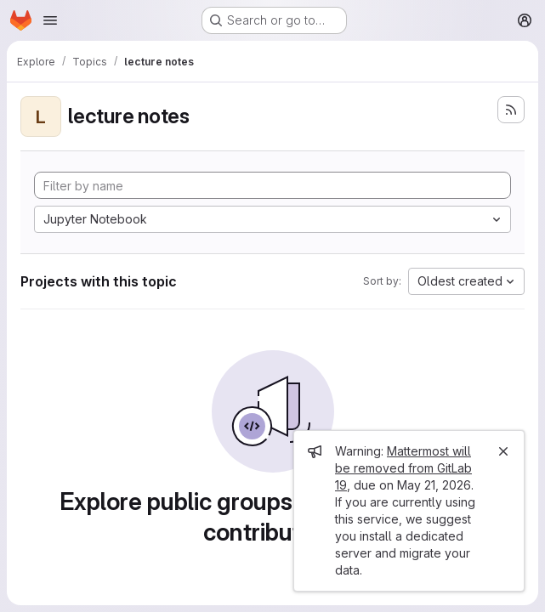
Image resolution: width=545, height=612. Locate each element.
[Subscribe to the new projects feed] (511, 109)
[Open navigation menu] (50, 20)
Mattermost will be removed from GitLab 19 (403, 468)
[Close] (503, 451)
